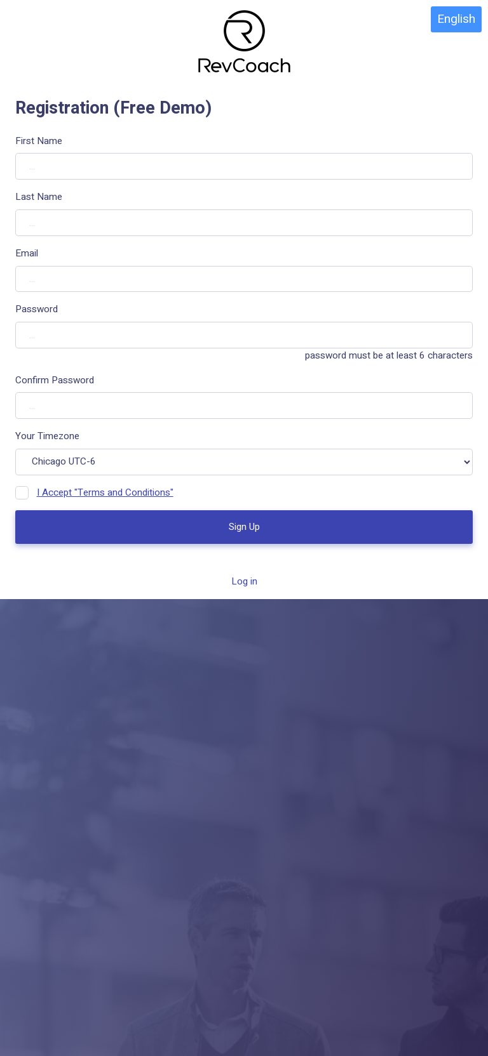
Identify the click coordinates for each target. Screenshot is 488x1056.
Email (26, 253)
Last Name (38, 197)
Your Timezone (47, 436)
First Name (38, 141)
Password (36, 309)
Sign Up (244, 527)
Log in (244, 581)
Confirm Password (54, 380)
